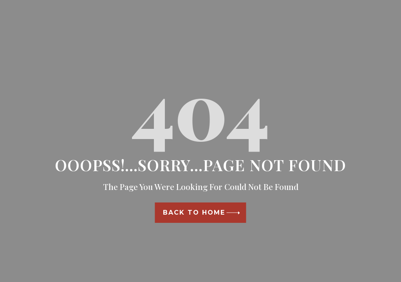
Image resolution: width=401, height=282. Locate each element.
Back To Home (194, 212)
